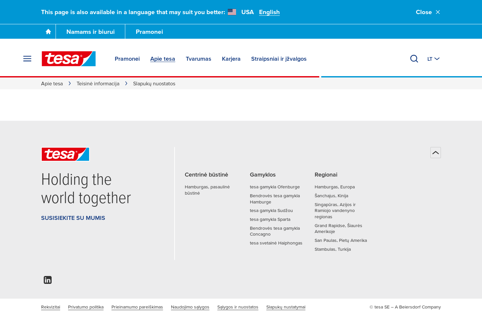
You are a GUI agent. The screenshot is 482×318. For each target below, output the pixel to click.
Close (428, 12)
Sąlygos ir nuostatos (237, 306)
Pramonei (149, 31)
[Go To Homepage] (48, 31)
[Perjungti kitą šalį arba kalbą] (434, 58)
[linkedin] (47, 281)
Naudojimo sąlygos (190, 306)
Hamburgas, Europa (335, 186)
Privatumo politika (86, 306)
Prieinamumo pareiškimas (137, 306)
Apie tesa (52, 83)
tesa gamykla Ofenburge (275, 186)
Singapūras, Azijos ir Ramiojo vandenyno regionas (335, 210)
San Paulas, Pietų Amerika (341, 240)
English (269, 12)
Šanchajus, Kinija (331, 195)
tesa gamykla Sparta (270, 219)
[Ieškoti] (414, 58)
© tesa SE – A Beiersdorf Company (405, 306)
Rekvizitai (50, 306)
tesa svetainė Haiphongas (276, 242)
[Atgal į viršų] (435, 152)
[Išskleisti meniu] (27, 59)
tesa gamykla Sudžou (271, 210)
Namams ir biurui (90, 31)
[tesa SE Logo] (68, 59)
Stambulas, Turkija (333, 249)
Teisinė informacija (98, 83)
